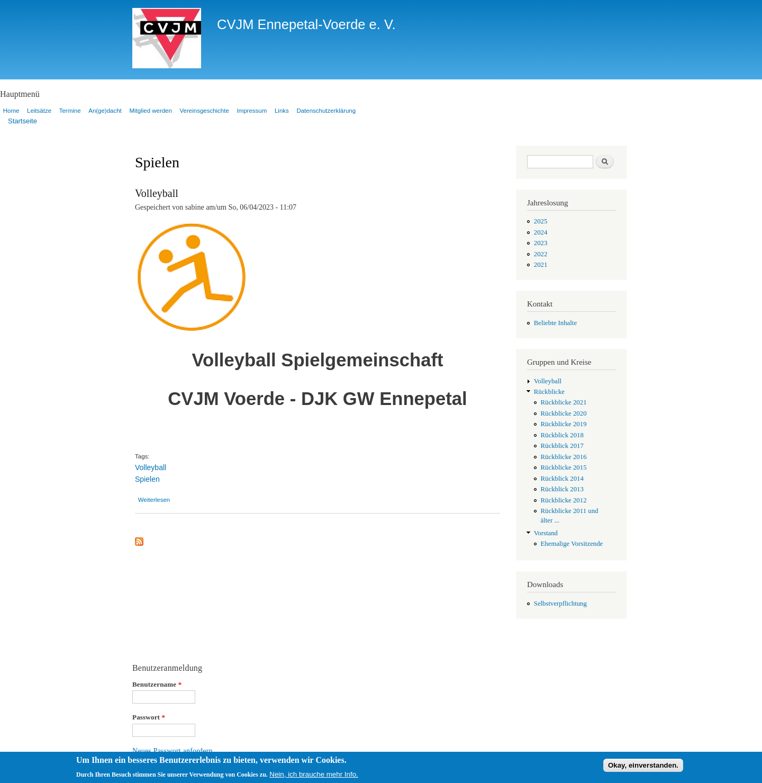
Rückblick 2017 (562, 445)
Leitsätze (39, 110)
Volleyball (156, 193)
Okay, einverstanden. (643, 767)
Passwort (148, 717)
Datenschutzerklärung (326, 110)
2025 (541, 221)
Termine (70, 110)
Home (11, 110)
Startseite (22, 121)
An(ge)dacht (105, 110)
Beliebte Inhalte (555, 323)
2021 (541, 264)
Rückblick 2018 (562, 435)
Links (282, 110)
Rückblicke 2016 (564, 457)
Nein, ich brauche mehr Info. (313, 776)
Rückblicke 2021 (564, 402)
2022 (541, 254)
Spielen (147, 479)
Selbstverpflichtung (560, 603)
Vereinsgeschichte (204, 110)
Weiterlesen (154, 500)
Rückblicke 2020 (564, 413)
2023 (541, 243)
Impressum (252, 110)
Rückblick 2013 (562, 489)
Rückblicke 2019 (564, 424)
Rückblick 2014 (562, 478)
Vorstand (546, 533)
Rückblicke (549, 391)
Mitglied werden (150, 110)
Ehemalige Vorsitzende (572, 543)
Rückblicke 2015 (564, 467)
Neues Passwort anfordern (172, 751)
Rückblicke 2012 (564, 500)
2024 (541, 232)
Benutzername (157, 684)
